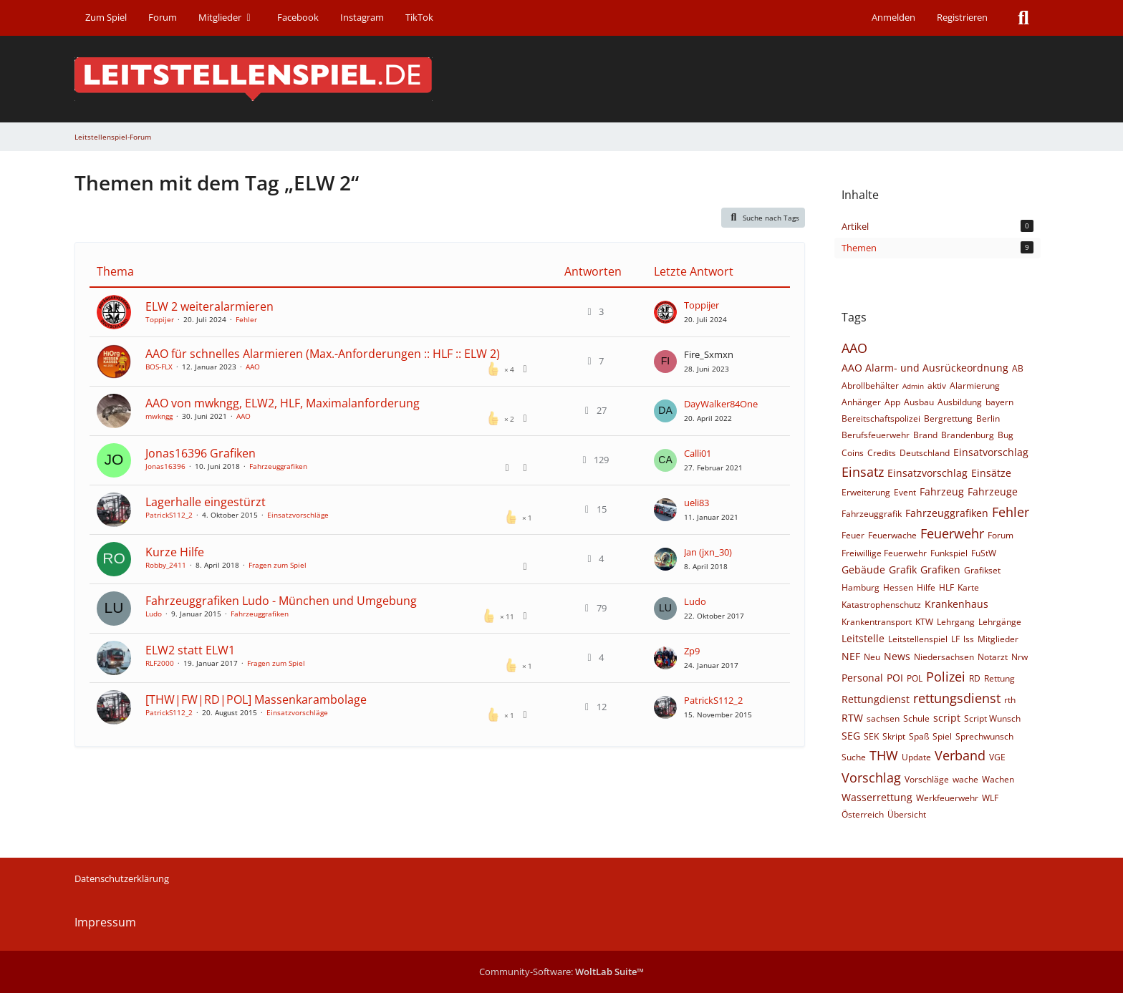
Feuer (853, 535)
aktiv (936, 385)
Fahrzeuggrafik (872, 514)
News (897, 656)
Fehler (246, 319)
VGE (997, 757)
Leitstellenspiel (918, 639)
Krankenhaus (956, 604)
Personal (862, 677)
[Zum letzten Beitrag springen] (665, 312)
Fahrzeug (942, 491)
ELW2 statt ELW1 (190, 650)
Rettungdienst (876, 699)
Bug (1005, 435)
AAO (253, 367)
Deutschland (925, 453)
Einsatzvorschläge (298, 515)
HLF (946, 587)
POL (914, 678)
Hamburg (860, 587)
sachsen (883, 718)
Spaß (919, 736)
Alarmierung (975, 385)
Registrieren (962, 17)
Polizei (945, 676)
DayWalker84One (721, 403)
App (892, 402)
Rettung (999, 678)
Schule (916, 718)
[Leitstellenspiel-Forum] (561, 79)
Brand (925, 435)
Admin (913, 386)
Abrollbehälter (870, 385)
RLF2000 (159, 663)
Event (905, 492)
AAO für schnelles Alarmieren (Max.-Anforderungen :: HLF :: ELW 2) (322, 354)
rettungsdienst (957, 698)
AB (1017, 368)
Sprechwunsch (984, 736)
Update (916, 757)
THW (883, 755)
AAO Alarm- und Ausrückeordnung (925, 367)
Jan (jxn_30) (708, 552)
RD (974, 678)
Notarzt (993, 657)
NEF (851, 656)
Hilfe (926, 587)
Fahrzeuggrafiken (278, 466)
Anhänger (861, 402)
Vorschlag (871, 777)
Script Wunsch (992, 718)
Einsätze (991, 473)
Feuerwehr (952, 533)
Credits (881, 453)
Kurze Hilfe (174, 552)
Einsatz (863, 471)
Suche (854, 757)
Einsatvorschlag (990, 452)
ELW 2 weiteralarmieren (209, 306)
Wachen (998, 779)
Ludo (153, 614)
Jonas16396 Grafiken (200, 453)
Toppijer (159, 319)
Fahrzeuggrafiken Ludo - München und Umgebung (281, 601)
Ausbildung (960, 402)
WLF (990, 798)
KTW (924, 622)
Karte (968, 587)
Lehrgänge (999, 622)
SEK (871, 736)
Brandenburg (967, 435)
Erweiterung (866, 492)
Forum (1000, 535)
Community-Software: (561, 971)
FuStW (983, 553)
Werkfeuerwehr (947, 798)
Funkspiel (949, 553)
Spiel (942, 736)
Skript (893, 736)
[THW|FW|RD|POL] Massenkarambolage (256, 699)
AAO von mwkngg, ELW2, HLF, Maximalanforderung (282, 403)
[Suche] (1023, 18)
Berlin (988, 418)
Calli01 (697, 453)
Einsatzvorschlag (927, 473)
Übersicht (906, 814)
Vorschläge (927, 779)
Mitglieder (998, 639)
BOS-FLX (159, 367)
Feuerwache (892, 535)
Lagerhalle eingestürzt (205, 502)
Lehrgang (956, 622)
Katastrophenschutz (881, 605)
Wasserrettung (877, 797)
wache (965, 779)
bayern (999, 402)
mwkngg (159, 416)
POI (895, 677)
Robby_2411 (165, 565)
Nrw (1019, 657)
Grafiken (940, 569)
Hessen (898, 587)
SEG (851, 735)
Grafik (903, 569)
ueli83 (696, 502)
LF (955, 639)
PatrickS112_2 (169, 515)
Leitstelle (863, 638)
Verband (960, 755)
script (946, 718)
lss (968, 639)
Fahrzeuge (993, 491)
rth (1010, 700)
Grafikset (982, 570)
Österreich (863, 814)
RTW (852, 718)
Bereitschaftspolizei (881, 418)
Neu (872, 657)
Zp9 (692, 650)
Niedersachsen (944, 657)
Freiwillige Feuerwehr (884, 553)
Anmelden (893, 17)
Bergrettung (948, 418)
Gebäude (863, 569)
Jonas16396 (165, 466)
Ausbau (919, 402)
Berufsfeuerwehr (876, 435)
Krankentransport (877, 622)
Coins (853, 453)
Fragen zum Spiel (278, 565)
